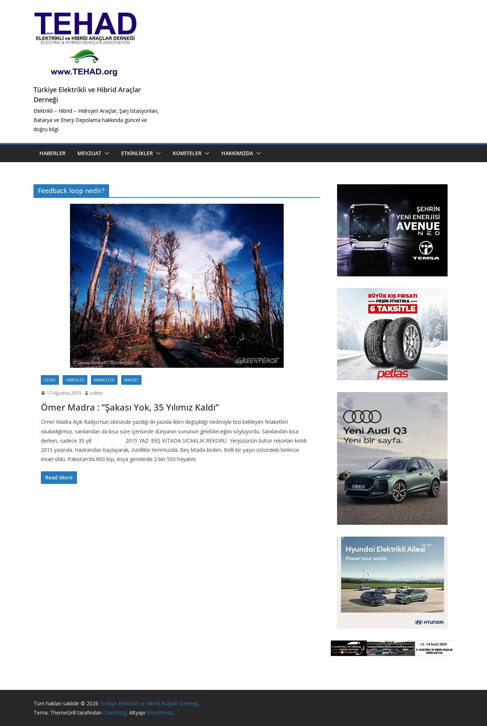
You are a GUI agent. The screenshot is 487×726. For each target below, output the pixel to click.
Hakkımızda (237, 153)
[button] (105, 153)
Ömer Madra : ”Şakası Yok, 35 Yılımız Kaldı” (130, 407)
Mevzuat (89, 153)
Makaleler (104, 380)
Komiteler (187, 153)
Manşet (131, 380)
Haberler (52, 153)
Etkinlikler (137, 153)
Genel (50, 380)
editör (96, 393)
